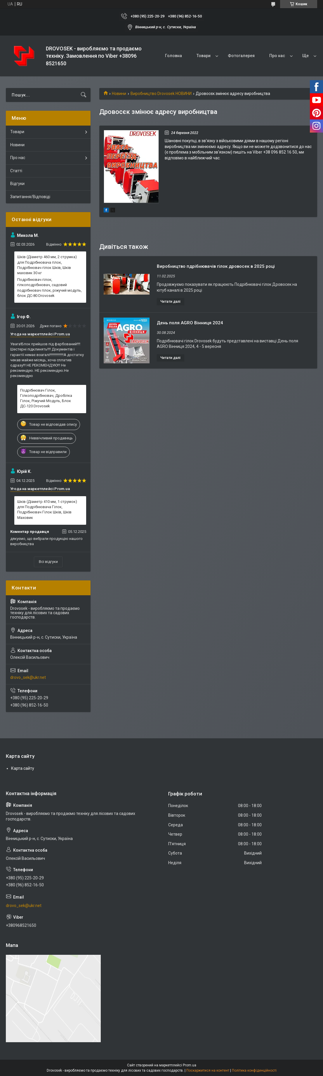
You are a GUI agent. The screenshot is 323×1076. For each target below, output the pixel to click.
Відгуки (17, 183)
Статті (16, 170)
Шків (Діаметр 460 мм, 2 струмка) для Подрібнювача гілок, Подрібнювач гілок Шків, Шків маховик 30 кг (47, 265)
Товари (204, 55)
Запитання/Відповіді (30, 196)
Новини (119, 93)
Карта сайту (22, 768)
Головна (173, 55)
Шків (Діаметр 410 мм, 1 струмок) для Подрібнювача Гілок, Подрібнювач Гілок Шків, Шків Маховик (47, 509)
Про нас (277, 55)
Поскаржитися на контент (207, 1070)
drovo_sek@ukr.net (28, 677)
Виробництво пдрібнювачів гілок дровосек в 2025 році (216, 266)
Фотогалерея (241, 55)
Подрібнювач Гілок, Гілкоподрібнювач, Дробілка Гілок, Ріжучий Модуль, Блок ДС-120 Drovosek (46, 398)
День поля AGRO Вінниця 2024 (190, 322)
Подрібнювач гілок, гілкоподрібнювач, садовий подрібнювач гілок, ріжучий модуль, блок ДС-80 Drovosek (49, 287)
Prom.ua (189, 1065)
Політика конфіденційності (254, 1070)
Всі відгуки (48, 561)
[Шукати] (84, 95)
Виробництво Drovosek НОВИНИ (161, 93)
